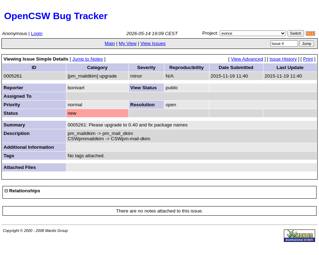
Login (37, 33)
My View (128, 43)
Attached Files (20, 167)
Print (308, 59)
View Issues (153, 43)
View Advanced (247, 59)
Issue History (283, 59)
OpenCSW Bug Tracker (54, 16)
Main (110, 43)
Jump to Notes (87, 59)
